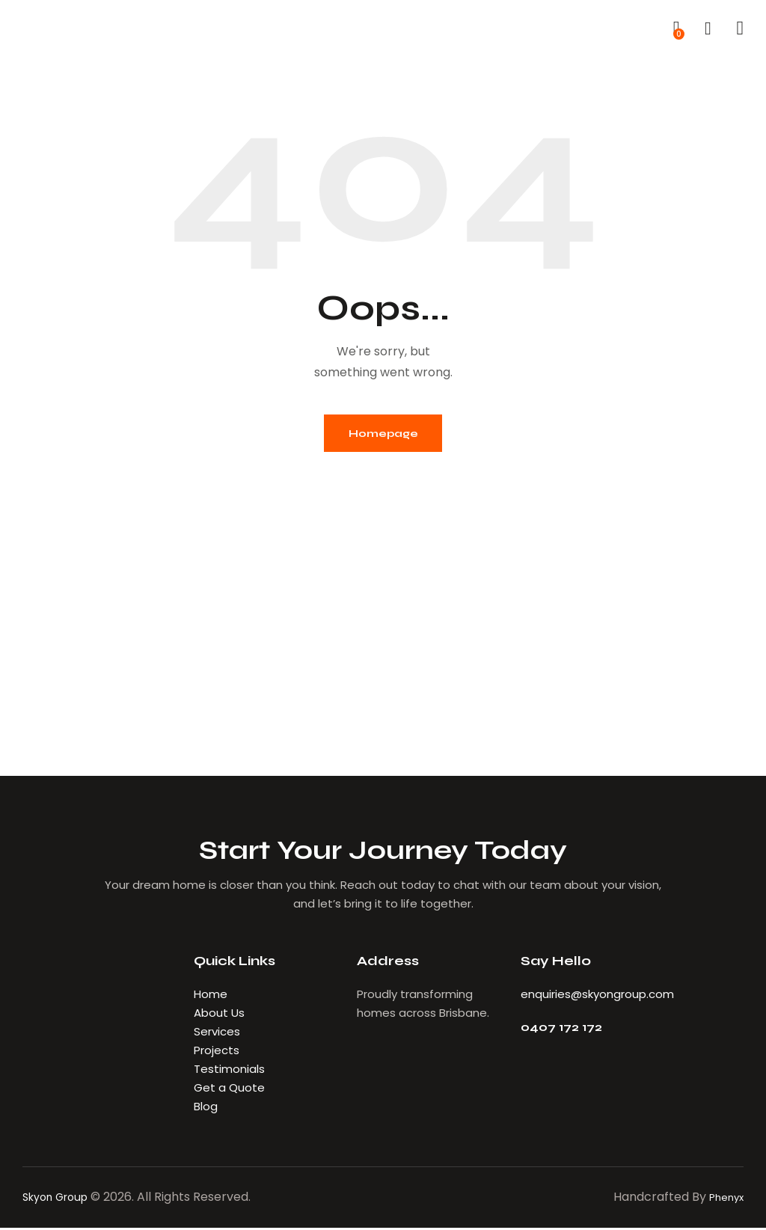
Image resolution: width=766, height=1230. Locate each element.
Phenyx (722, 1199)
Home (210, 996)
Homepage (383, 434)
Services (217, 1033)
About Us (221, 1015)
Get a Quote (229, 1090)
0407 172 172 (565, 1030)
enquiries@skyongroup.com (597, 996)
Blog (206, 1108)
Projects (216, 1052)
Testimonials (229, 1071)
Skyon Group (60, 1199)
